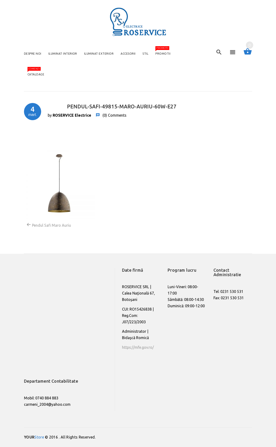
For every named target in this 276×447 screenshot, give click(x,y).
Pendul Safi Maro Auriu (48, 224)
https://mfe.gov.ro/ (138, 347)
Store (34, 437)
